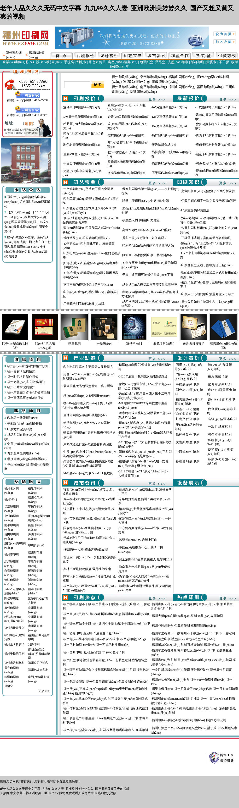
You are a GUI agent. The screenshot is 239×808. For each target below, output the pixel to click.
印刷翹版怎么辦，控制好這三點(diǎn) (207, 265)
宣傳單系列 (134, 343)
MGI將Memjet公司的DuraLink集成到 (88, 473)
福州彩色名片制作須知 (21, 376)
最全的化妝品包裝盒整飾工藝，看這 (88, 386)
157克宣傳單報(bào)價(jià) (169, 126)
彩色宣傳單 (97, 62)
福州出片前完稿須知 (19, 387)
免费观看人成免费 (78, 793)
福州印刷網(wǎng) (125, 77)
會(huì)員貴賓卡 (193, 343)
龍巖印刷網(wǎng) (165, 81)
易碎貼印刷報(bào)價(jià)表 (170, 135)
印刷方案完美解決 (18, 429)
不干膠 (224, 62)
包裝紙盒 (146, 62)
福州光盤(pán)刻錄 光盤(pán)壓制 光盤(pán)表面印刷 (187, 616)
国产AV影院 (56, 793)
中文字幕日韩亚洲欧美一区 (28, 793)
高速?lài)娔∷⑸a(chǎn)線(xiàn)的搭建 (146, 230)
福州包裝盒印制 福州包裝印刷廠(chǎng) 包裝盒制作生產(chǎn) (105, 681)
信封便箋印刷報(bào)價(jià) (126, 135)
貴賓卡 (211, 62)
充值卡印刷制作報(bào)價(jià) (216, 144)
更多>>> (44, 691)
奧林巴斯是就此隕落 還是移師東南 (87, 569)
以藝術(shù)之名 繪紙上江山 (138, 540)
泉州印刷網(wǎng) (153, 77)
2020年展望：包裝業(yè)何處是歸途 (143, 376)
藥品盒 (160, 62)
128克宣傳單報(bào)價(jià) (169, 116)
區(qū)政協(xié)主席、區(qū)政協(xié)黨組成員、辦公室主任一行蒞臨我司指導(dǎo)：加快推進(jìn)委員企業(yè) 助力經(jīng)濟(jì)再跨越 (27, 246)
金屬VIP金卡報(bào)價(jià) (81, 154)
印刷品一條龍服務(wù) (21, 418)
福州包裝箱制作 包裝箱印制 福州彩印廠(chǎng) (184, 625)
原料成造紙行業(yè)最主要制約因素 (87, 444)
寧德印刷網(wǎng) (136, 81)
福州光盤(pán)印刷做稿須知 (24, 382)
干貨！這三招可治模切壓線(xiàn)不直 (147, 275)
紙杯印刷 (197, 62)
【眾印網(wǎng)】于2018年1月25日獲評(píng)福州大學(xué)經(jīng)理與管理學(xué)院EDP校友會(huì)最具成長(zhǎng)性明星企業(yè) (26, 221)
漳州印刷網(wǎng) (182, 87)
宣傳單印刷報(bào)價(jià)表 (81, 107)
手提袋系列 (104, 343)
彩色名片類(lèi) (163, 343)
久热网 (4, 793)
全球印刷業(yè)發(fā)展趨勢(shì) (85, 415)
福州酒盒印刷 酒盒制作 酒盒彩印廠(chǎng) (92, 633)
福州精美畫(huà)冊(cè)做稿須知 (27, 392)
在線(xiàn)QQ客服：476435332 (27, 98)
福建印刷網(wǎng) (143, 92)
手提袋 (69, 62)
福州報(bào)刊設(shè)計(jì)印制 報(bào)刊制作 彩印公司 (189, 720)
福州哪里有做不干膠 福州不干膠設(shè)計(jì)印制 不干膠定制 (193, 633)
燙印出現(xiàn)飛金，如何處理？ (144, 238)
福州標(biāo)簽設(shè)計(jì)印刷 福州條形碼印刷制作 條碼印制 (105, 730)
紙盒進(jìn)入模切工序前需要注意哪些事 (149, 284)
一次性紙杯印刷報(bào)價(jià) (216, 107)
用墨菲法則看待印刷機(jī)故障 (84, 303)
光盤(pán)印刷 (178, 62)
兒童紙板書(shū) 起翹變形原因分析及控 (208, 191)
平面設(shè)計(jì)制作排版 (23, 423)
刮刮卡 (81, 62)
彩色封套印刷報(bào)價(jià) (81, 144)
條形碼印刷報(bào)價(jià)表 (170, 163)
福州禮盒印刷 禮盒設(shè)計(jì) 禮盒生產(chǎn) (183, 639)
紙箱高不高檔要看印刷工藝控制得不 (147, 255)
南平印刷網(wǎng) (153, 87)
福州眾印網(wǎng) (125, 87)
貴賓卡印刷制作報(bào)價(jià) (216, 135)
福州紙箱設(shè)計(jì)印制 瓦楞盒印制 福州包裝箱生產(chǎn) (193, 645)
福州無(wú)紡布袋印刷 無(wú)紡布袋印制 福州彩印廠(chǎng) (104, 639)
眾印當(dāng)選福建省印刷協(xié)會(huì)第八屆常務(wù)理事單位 (27, 201)
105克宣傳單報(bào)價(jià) (169, 107)
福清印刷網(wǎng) (182, 77)
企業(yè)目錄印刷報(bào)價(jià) (128, 116)
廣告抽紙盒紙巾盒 (164, 144)
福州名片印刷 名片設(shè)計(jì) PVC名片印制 (94, 652)
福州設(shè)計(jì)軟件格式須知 (26, 366)
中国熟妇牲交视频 (103, 793)
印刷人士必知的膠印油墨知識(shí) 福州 (207, 294)
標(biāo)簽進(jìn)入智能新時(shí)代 (86, 396)
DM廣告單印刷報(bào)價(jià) (82, 116)
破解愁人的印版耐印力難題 (141, 220)
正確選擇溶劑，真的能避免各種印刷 (206, 238)
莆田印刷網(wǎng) (210, 87)
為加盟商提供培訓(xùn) (21, 453)
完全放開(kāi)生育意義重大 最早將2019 (145, 559)
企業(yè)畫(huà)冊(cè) (18, 62)
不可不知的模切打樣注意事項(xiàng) (88, 284)
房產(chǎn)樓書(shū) (122, 62)
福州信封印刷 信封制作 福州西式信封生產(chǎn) (96, 645)
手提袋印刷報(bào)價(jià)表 (81, 163)
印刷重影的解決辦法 (195, 210)
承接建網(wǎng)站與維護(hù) (25, 459)
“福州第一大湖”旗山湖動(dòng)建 (86, 549)
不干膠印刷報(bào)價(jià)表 (170, 173)
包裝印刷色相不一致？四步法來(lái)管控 (208, 200)
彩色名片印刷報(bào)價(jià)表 (216, 163)
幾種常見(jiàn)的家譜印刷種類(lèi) (86, 238)
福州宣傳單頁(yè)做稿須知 (23, 397)
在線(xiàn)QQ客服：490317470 (27, 113)
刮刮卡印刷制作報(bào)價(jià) (216, 154)
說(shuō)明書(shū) (49, 62)
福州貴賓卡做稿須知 (19, 371)
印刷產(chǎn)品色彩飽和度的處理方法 (148, 245)
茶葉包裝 (74, 343)
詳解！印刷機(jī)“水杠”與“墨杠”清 (145, 200)
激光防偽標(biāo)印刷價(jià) (126, 173)
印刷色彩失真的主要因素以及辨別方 (88, 367)
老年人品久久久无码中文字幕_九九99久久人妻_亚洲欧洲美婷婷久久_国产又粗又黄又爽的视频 (64, 789)
